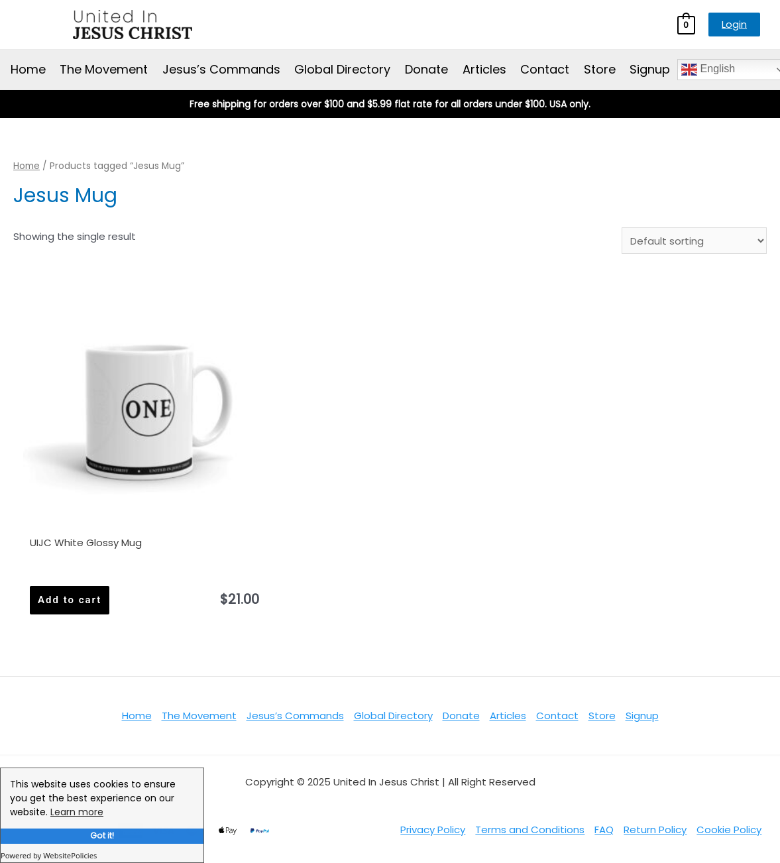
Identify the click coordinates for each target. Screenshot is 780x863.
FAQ (604, 829)
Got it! (102, 835)
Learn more (76, 812)
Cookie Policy (728, 829)
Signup (650, 69)
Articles (484, 69)
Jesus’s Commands (221, 69)
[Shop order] (694, 240)
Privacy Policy (432, 829)
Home (28, 69)
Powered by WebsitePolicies (49, 855)
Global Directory (342, 69)
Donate (426, 69)
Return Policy (655, 829)
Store (600, 69)
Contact (544, 69)
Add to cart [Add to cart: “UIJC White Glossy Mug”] (69, 600)
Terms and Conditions (530, 829)
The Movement (104, 69)
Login (734, 24)
